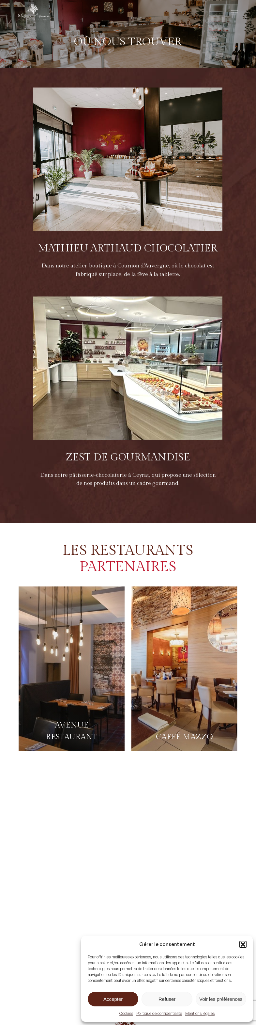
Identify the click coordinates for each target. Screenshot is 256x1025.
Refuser (167, 999)
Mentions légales (200, 1013)
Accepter (113, 999)
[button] (243, 944)
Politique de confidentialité (159, 1013)
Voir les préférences (221, 999)
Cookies (126, 1013)
